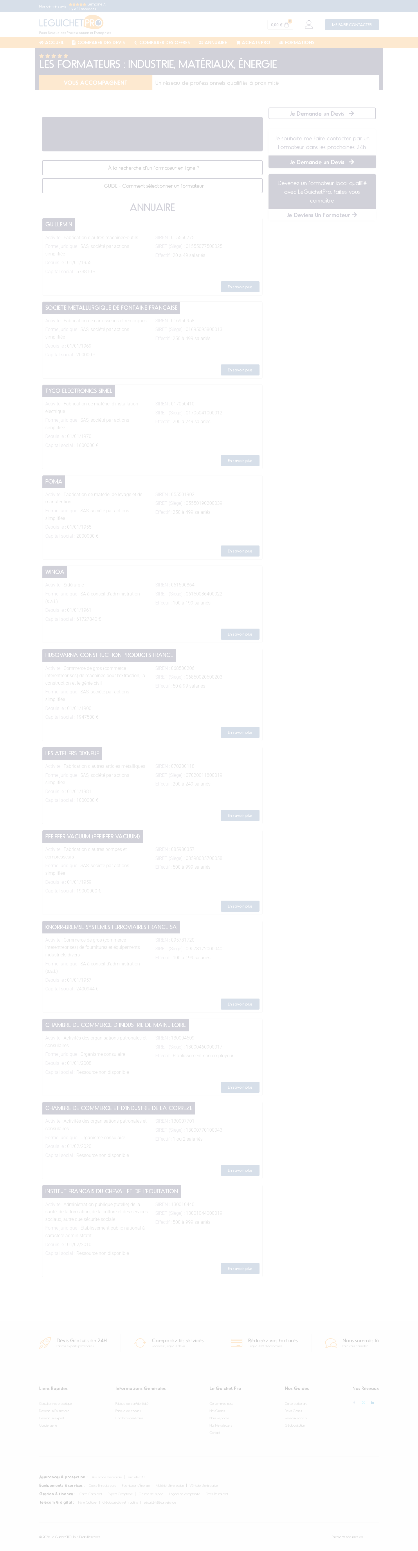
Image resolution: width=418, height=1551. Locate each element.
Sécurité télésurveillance (160, 1502)
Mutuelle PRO (136, 1477)
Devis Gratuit (293, 1411)
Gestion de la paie (151, 1494)
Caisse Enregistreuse (102, 1485)
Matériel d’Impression (170, 1485)
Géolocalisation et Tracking (120, 1502)
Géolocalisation (295, 1425)
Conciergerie (48, 1425)
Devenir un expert (51, 1418)
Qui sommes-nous (221, 1403)
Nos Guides (217, 1411)
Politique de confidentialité (132, 1403)
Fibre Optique (87, 1502)
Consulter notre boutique (55, 1403)
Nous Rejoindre (219, 1418)
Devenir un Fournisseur (54, 1411)
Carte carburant (296, 1403)
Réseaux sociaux (296, 1418)
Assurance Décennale (107, 1477)
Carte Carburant (91, 1494)
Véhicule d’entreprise (204, 1485)
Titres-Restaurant (217, 1494)
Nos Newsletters (221, 1425)
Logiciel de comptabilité (184, 1494)
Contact (215, 1432)
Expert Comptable (120, 1494)
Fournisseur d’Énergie (136, 1485)
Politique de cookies (128, 1411)
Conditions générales (129, 1418)
